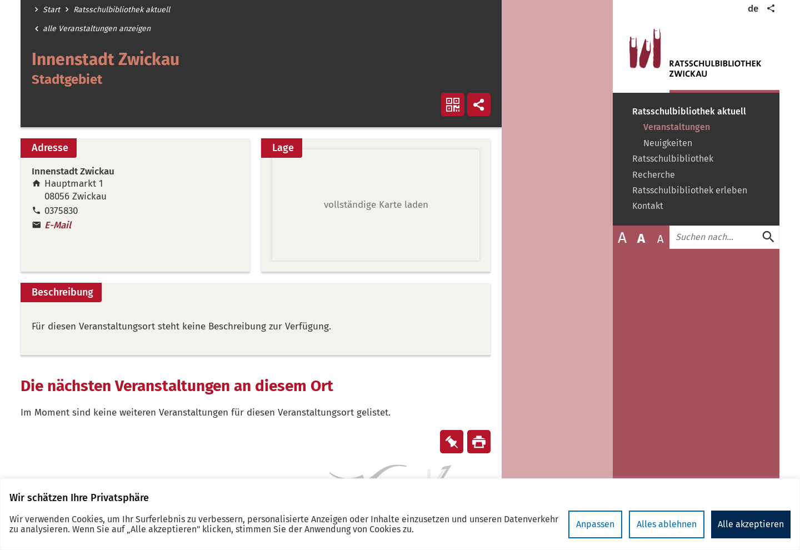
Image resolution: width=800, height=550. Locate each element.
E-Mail (57, 225)
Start (51, 10)
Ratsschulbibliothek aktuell (121, 10)
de (753, 8)
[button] (375, 205)
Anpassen (595, 524)
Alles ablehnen (667, 524)
